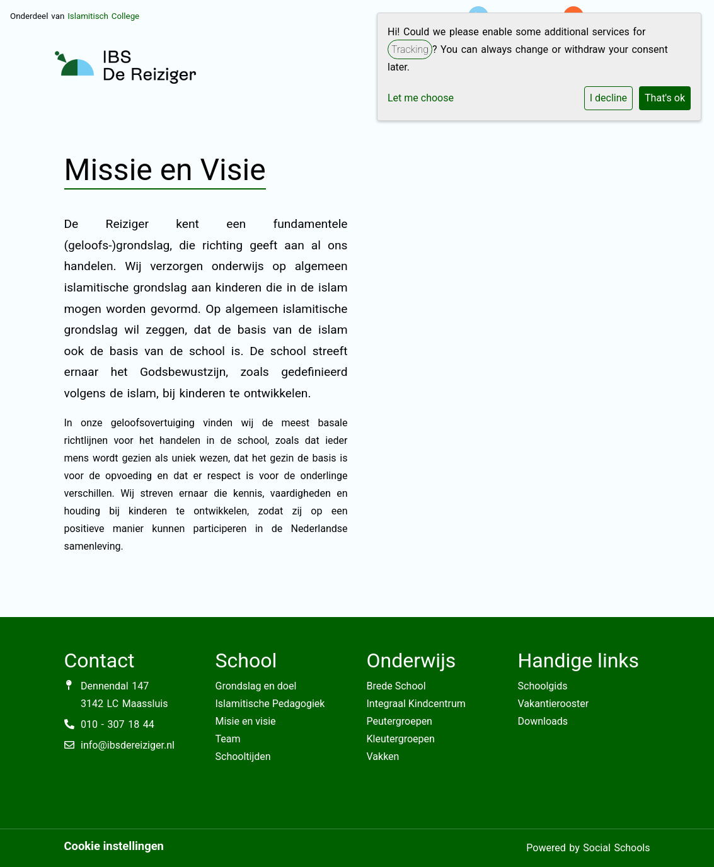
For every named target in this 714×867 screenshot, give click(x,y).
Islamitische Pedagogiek (270, 704)
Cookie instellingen (114, 846)
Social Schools (616, 848)
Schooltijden (243, 756)
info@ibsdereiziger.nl (128, 745)
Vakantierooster (553, 704)
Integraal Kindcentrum (416, 704)
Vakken (383, 756)
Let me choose (421, 98)
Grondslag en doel (256, 686)
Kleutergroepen (401, 739)
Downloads (543, 721)
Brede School (396, 686)
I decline (608, 98)
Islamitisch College (103, 16)
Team (228, 739)
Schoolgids (543, 686)
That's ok (665, 98)
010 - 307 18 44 (117, 724)
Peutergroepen (399, 721)
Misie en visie (246, 721)
